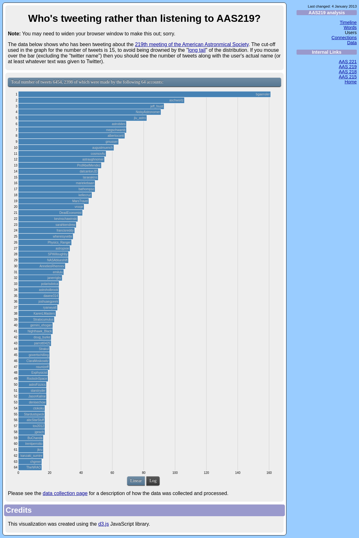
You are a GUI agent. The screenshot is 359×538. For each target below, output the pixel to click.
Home (350, 81)
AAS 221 (348, 61)
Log (153, 480)
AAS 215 (348, 76)
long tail (196, 50)
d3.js (103, 524)
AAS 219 (348, 66)
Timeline (348, 22)
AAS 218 (348, 71)
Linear (136, 480)
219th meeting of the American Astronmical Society (192, 44)
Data (351, 42)
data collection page (65, 493)
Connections (344, 37)
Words (350, 27)
